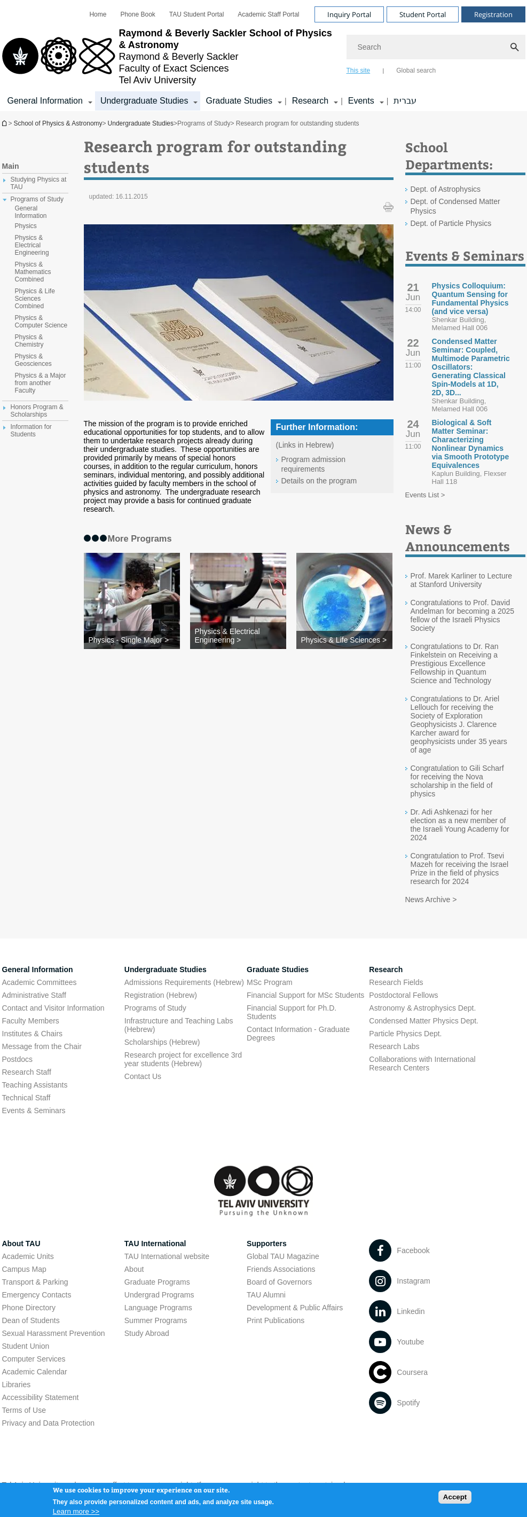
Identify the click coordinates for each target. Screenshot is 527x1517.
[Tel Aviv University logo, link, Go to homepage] (169, 56)
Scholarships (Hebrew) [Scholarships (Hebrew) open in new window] (162, 1042)
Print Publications (275, 1320)
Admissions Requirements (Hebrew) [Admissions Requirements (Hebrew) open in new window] (184, 982)
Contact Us (142, 1076)
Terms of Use (24, 1410)
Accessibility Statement (40, 1397)
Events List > (425, 495)
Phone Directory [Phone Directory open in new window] (29, 1307)
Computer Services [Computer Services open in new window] (34, 1359)
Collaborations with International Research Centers (422, 1063)
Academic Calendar (34, 1371)
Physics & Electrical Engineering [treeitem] (32, 245)
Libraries (16, 1384)
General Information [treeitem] (31, 212)
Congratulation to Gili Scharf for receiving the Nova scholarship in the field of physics (457, 781)
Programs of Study (155, 1008)
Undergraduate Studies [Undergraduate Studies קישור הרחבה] (144, 100)
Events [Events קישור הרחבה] (361, 100)
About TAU (21, 1243)
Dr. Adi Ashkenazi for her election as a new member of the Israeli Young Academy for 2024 (460, 825)
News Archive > (431, 899)
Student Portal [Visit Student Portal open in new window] (422, 14)
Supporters (267, 1243)
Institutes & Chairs (32, 1033)
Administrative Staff (34, 995)
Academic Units (28, 1256)
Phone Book (137, 14)
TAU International (155, 1243)
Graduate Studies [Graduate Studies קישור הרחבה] (239, 100)
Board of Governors (279, 1282)
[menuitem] (97, 14)
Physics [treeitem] (26, 226)
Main (10, 166)
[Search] (436, 47)
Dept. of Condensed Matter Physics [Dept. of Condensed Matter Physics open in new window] (455, 206)
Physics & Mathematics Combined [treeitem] (33, 272)
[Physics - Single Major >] (132, 640)
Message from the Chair (42, 1046)
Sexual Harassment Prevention (53, 1333)
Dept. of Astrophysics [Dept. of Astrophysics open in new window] (446, 189)
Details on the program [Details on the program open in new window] (319, 480)
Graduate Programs (157, 1282)
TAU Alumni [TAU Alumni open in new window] (266, 1295)
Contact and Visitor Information (53, 1008)
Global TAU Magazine (283, 1256)
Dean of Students (31, 1320)
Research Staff (26, 1072)
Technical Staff (26, 1097)
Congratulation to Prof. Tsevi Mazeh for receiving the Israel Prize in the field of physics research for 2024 (460, 868)
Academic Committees (39, 982)
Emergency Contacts (37, 1295)
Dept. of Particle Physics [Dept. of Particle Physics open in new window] (451, 223)
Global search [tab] (416, 70)
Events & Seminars (34, 1110)
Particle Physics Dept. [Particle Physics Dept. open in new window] (405, 1033)
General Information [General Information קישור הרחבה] (45, 100)
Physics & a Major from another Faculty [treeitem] (40, 383)
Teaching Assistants (35, 1085)
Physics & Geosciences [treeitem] (33, 360)
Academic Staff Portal (268, 14)
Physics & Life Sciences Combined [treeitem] (35, 298)
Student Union (26, 1346)
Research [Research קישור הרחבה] (310, 100)
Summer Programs (155, 1320)
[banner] (263, 55)
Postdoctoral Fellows (403, 995)
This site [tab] (359, 70)
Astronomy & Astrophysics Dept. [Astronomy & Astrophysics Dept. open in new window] (422, 1008)
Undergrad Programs (159, 1295)
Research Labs (394, 1046)
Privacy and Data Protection (48, 1423)
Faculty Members (30, 1020)
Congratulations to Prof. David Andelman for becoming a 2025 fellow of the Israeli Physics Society (463, 615)
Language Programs (158, 1307)
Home (97, 14)
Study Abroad (146, 1333)
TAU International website (166, 1256)
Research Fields (396, 982)
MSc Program (270, 982)
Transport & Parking (35, 1282)
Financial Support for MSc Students (305, 995)
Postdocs (17, 1059)
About (134, 1269)
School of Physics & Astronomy (5, 123)
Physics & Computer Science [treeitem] (41, 321)
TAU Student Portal (196, 14)
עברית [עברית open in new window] (405, 100)
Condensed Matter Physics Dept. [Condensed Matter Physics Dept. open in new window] (423, 1020)
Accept (455, 1499)
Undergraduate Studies (141, 123)
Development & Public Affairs (295, 1307)
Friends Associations (281, 1269)
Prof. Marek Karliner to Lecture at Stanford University (462, 580)
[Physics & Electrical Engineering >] (238, 635)
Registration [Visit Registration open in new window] (493, 14)
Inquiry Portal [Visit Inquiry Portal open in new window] (349, 14)
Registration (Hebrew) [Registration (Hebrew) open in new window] (160, 995)
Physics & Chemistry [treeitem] (29, 340)
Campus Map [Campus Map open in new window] (24, 1269)
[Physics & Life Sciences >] (344, 640)
